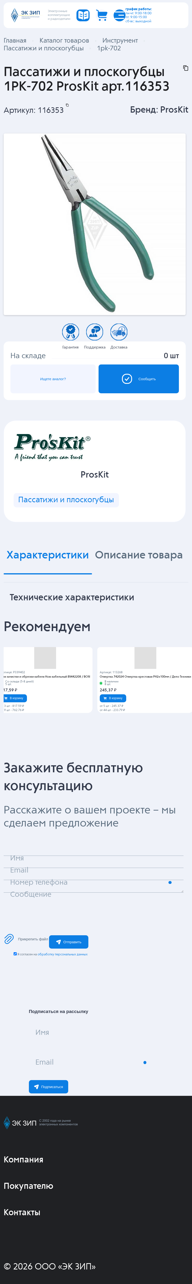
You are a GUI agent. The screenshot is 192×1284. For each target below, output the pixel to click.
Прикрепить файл (26, 939)
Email (44, 1062)
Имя (42, 1032)
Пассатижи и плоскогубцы (66, 500)
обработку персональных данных (63, 954)
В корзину (13, 698)
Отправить (68, 942)
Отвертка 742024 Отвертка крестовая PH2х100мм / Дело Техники (145, 676)
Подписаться (48, 1086)
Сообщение (30, 894)
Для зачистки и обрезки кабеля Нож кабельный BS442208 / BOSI (45, 676)
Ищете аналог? (53, 379)
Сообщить (139, 378)
